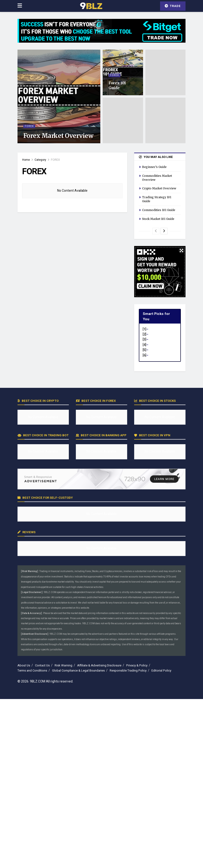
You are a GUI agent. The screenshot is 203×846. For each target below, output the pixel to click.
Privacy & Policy (136, 665)
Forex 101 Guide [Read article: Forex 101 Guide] (117, 85)
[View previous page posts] (155, 231)
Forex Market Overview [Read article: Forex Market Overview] (58, 136)
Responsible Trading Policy (128, 670)
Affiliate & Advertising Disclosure (99, 665)
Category (40, 160)
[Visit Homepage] (91, 6)
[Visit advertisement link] (102, 34)
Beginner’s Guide (154, 167)
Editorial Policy (161, 670)
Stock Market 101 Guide (158, 219)
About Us (24, 665)
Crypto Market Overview (159, 188)
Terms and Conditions (32, 670)
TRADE (173, 6)
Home (26, 160)
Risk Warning (63, 665)
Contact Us (42, 665)
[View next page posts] (164, 231)
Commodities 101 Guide (158, 210)
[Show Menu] (20, 6)
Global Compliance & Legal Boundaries (78, 670)
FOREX (29, 126)
